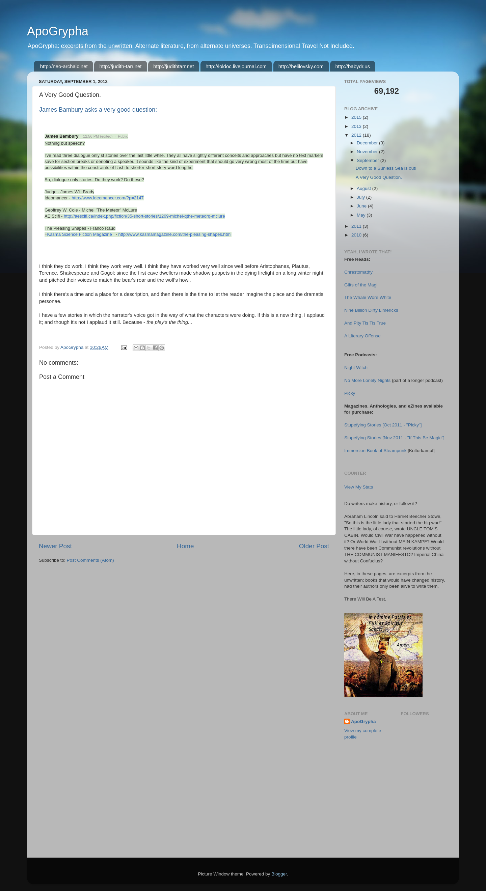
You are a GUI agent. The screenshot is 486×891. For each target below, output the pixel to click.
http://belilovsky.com (301, 66)
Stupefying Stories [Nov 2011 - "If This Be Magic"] (394, 437)
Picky (349, 393)
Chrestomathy (358, 272)
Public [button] (123, 136)
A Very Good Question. (379, 177)
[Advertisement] (378, 815)
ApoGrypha (57, 31)
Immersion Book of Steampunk (375, 450)
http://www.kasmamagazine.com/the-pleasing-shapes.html (175, 234)
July (361, 197)
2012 (357, 135)
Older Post (314, 546)
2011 (357, 226)
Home (185, 546)
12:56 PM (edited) (97, 136)
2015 (357, 117)
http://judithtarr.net (173, 66)
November (368, 151)
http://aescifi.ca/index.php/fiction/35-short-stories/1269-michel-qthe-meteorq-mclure (144, 216)
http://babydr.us (352, 66)
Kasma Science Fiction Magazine (79, 234)
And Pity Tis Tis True (365, 323)
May (362, 215)
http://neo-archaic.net (64, 66)
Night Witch (356, 367)
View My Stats (358, 487)
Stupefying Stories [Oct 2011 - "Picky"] (383, 424)
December (368, 142)
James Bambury (61, 136)
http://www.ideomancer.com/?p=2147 (108, 197)
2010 (357, 235)
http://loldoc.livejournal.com (236, 66)
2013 (357, 126)
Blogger (279, 873)
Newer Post (55, 546)
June (362, 205)
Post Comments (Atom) (90, 560)
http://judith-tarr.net (120, 66)
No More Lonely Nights (367, 380)
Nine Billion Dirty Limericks (371, 310)
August (364, 188)
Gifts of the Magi (360, 284)
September (368, 160)
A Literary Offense (362, 335)
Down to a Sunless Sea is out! (386, 168)
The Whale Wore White (367, 297)
